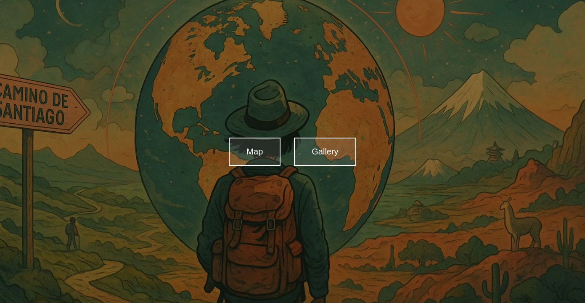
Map (254, 151)
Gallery (325, 151)
